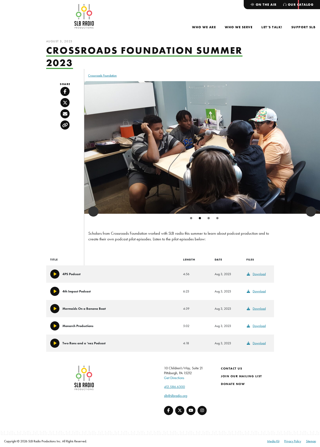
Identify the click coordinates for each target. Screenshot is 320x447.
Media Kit (273, 441)
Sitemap (311, 441)
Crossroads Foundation (102, 75)
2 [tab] (200, 218)
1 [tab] (191, 218)
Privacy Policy (292, 441)
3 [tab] (209, 218)
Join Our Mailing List (241, 376)
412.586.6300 (174, 386)
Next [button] (311, 211)
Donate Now (233, 384)
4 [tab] (217, 218)
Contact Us (231, 368)
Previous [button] (93, 211)
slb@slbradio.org (175, 395)
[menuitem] (204, 27)
